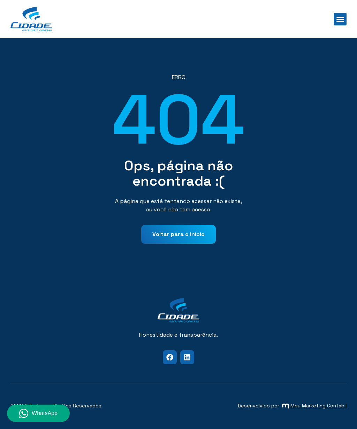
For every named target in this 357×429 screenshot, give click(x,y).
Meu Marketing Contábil (314, 406)
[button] (340, 19)
